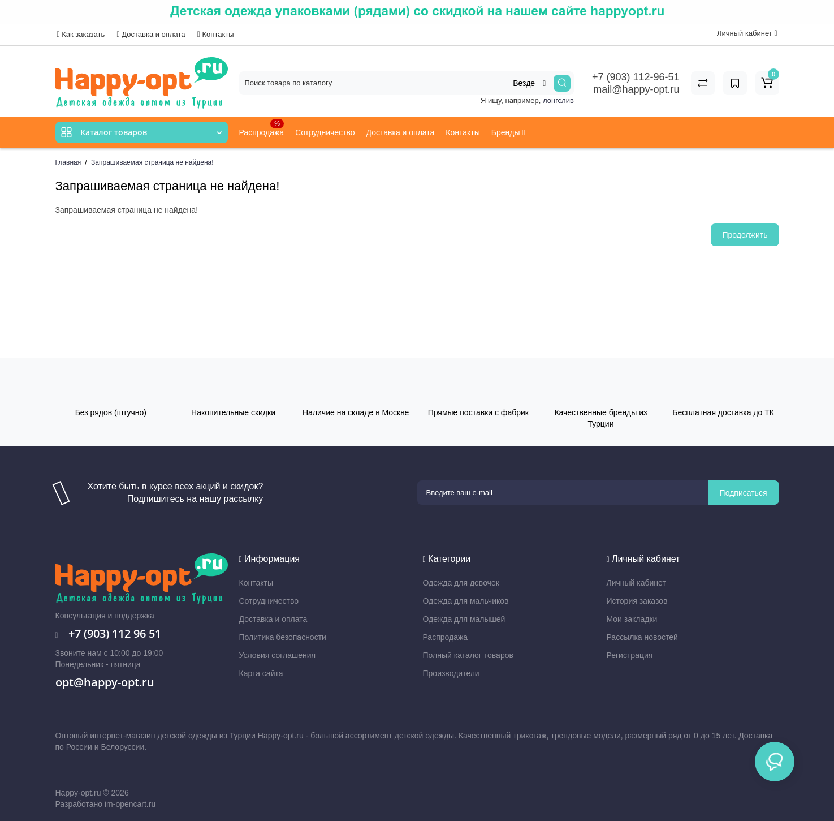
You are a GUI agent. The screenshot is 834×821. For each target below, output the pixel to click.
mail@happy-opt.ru (636, 89)
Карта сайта (261, 673)
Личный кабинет (636, 582)
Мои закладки (632, 619)
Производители (451, 673)
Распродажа (261, 128)
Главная (68, 162)
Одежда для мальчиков (466, 600)
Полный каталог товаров (468, 655)
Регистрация (630, 655)
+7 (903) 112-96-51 (636, 77)
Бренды (508, 132)
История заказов (637, 600)
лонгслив (558, 100)
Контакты (215, 34)
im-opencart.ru (130, 804)
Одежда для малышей (464, 619)
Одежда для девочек (461, 582)
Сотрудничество (325, 132)
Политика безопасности (282, 637)
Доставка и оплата (151, 34)
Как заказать (81, 34)
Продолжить (744, 234)
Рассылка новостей (642, 637)
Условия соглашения (277, 655)
